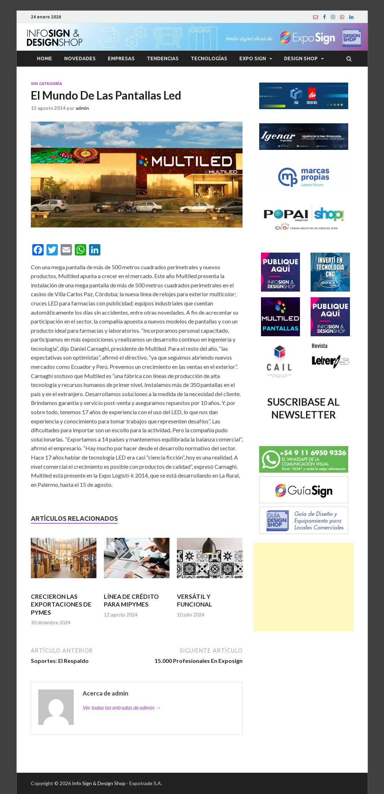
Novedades (80, 58)
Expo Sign (252, 58)
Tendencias (163, 58)
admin (82, 108)
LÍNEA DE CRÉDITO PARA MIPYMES (131, 600)
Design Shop (301, 58)
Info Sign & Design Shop (99, 783)
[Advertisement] (303, 587)
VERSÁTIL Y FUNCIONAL (194, 600)
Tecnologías (209, 58)
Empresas (121, 58)
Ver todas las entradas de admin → (122, 707)
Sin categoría (46, 83)
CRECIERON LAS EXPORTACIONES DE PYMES (61, 604)
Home (44, 58)
